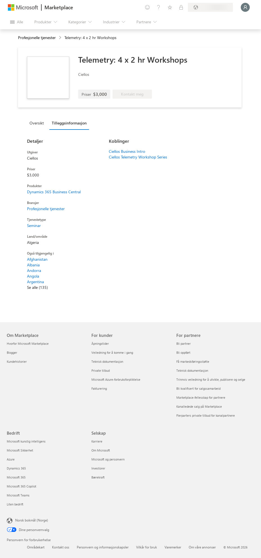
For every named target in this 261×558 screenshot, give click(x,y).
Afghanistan (37, 259)
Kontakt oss (60, 547)
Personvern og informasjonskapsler (103, 547)
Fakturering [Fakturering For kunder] (99, 388)
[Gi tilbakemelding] (147, 7)
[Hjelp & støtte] (158, 7)
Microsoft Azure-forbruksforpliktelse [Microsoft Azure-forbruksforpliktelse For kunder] (115, 379)
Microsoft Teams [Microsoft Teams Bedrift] (18, 495)
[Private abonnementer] (181, 7)
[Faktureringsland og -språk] (210, 7)
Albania (33, 264)
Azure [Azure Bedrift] (11, 459)
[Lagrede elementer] (169, 7)
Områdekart (35, 547)
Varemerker (173, 547)
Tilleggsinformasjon (69, 123)
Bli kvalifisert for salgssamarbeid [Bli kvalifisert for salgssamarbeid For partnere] (198, 388)
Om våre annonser (202, 547)
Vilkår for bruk (146, 547)
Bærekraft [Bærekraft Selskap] (98, 477)
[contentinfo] (60, 38)
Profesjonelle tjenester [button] (37, 37)
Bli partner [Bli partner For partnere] (183, 343)
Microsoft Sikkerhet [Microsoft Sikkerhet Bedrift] (20, 450)
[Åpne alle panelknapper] (16, 22)
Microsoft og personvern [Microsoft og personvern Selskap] (108, 459)
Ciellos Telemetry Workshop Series (138, 157)
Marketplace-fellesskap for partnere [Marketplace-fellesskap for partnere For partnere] (200, 397)
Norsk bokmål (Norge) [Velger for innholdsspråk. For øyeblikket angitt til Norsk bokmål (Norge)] (31, 520)
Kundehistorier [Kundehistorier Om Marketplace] (17, 361)
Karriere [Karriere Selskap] (96, 441)
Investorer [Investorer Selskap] (98, 468)
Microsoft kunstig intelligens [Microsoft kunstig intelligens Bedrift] (26, 441)
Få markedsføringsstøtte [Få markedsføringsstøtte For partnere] (192, 361)
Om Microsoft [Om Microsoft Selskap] (100, 450)
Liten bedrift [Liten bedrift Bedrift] (15, 504)
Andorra (34, 270)
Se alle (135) (37, 287)
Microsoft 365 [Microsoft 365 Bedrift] (16, 477)
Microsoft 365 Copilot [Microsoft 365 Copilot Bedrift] (21, 486)
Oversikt (37, 123)
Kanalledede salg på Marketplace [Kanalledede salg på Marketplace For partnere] (199, 406)
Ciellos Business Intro (127, 151)
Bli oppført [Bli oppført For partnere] (183, 352)
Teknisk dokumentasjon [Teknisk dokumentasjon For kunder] (107, 361)
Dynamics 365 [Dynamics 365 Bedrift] (16, 468)
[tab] (38, 123)
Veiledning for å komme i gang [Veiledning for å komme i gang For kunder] (112, 352)
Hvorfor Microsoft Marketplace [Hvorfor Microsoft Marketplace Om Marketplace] (28, 343)
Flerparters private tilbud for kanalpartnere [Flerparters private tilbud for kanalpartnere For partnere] (205, 415)
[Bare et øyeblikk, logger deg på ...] (245, 7)
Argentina (35, 281)
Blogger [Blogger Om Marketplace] (12, 352)
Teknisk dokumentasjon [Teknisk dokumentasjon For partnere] (192, 370)
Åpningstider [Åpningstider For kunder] (100, 343)
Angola (33, 276)
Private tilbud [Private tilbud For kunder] (100, 370)
